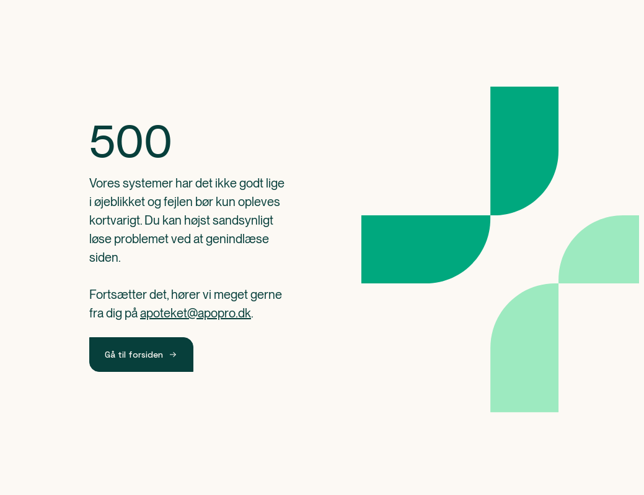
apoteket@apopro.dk (195, 313)
